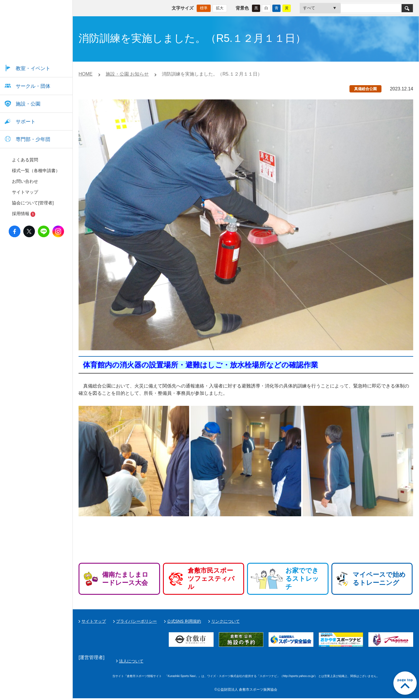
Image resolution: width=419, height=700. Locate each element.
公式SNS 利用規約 (184, 621)
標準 (203, 7)
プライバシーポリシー (136, 621)
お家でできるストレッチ (302, 578)
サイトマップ (93, 621)
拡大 (219, 7)
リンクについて (225, 621)
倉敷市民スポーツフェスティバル (211, 578)
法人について (268, 662)
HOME (86, 74)
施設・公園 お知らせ (127, 74)
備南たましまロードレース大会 (125, 578)
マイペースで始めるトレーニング (379, 578)
